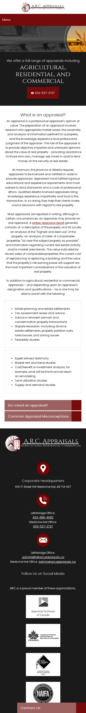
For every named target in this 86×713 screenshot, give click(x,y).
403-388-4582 (43, 517)
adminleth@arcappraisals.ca (43, 557)
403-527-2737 (43, 526)
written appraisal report (48, 223)
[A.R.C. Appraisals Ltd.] (43, 8)
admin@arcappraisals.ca (57, 562)
